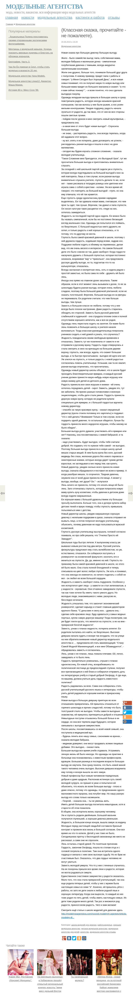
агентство (84, 932)
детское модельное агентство (94, 928)
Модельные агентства (44, 6)
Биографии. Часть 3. (19, 61)
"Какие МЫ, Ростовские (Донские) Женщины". (21, 977)
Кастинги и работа (90, 17)
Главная (11, 17)
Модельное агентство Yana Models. (26, 76)
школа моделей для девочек (83, 925)
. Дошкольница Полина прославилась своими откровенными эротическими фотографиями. (28, 40)
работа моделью (104, 925)
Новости (27, 17)
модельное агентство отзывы (103, 932)
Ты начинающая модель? (79, 977)
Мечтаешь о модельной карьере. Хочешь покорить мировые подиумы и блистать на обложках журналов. (30, 53)
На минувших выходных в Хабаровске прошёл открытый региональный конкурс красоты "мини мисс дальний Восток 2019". (50, 984)
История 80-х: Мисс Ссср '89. (23, 90)
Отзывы (114, 17)
